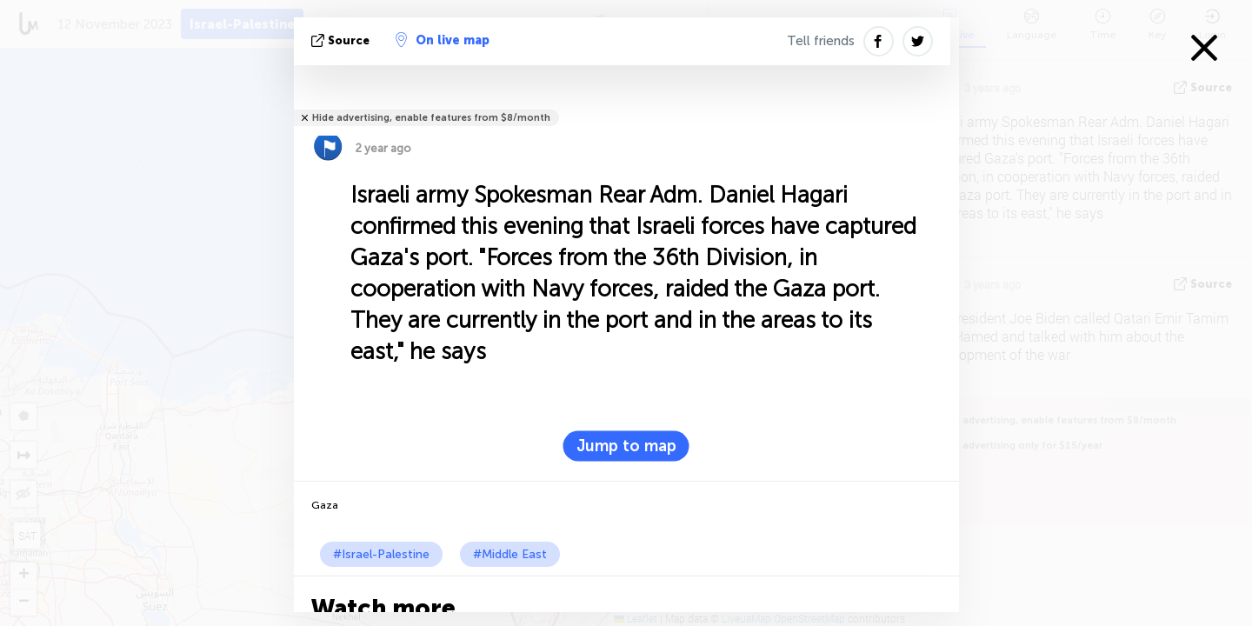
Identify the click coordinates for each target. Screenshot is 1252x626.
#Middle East (510, 554)
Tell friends (821, 41)
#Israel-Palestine (381, 554)
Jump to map (626, 446)
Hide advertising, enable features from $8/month (431, 117)
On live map (442, 40)
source (342, 40)
